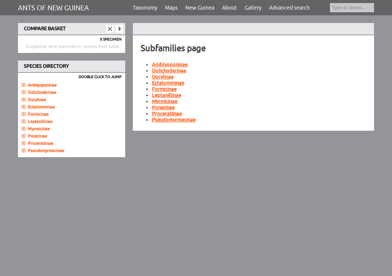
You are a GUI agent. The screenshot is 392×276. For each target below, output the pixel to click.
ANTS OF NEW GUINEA (53, 8)
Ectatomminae (168, 83)
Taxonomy (145, 8)
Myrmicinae (164, 102)
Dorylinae (162, 77)
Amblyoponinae (170, 65)
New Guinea (199, 8)
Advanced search (289, 8)
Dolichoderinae (169, 71)
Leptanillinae (166, 95)
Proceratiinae (167, 114)
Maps (171, 8)
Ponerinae (163, 108)
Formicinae (164, 89)
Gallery (253, 8)
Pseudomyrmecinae (174, 120)
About (229, 8)
